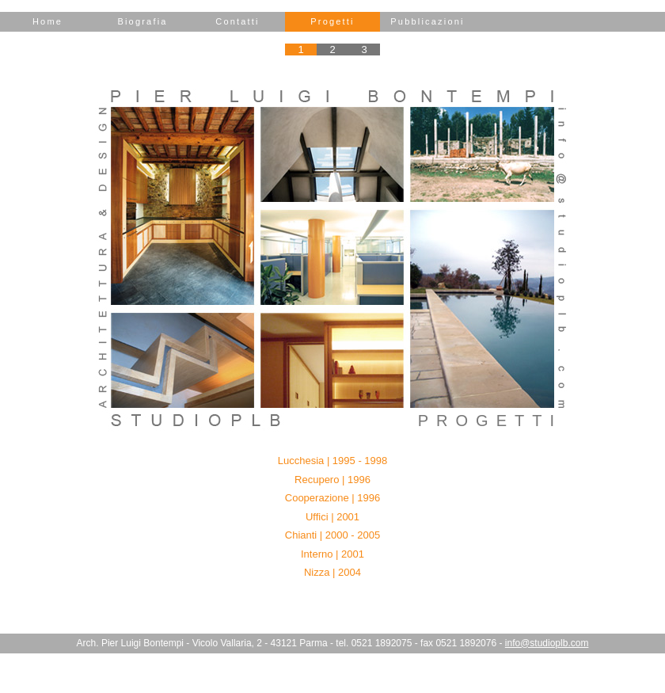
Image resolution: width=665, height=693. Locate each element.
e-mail (562, 257)
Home (47, 21)
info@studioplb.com (547, 643)
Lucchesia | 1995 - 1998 (333, 460)
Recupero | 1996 (332, 479)
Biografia (142, 21)
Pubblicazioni (427, 21)
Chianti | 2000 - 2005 (332, 535)
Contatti (237, 21)
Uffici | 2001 (332, 517)
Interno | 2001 (332, 554)
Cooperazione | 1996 (332, 498)
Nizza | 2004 (332, 572)
